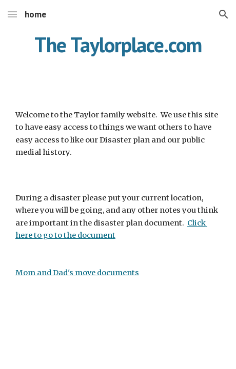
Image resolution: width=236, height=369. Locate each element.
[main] (118, 53)
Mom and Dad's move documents (77, 272)
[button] (12, 14)
